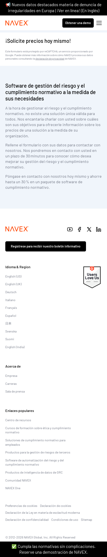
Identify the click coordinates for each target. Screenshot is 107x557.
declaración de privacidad (49, 58)
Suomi (9, 339)
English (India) (15, 347)
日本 (8, 323)
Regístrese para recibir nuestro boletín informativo (45, 246)
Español (10, 315)
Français (11, 308)
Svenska (11, 331)
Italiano (10, 300)
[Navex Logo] (17, 23)
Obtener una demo (78, 23)
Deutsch (11, 292)
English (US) (13, 276)
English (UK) (13, 284)
